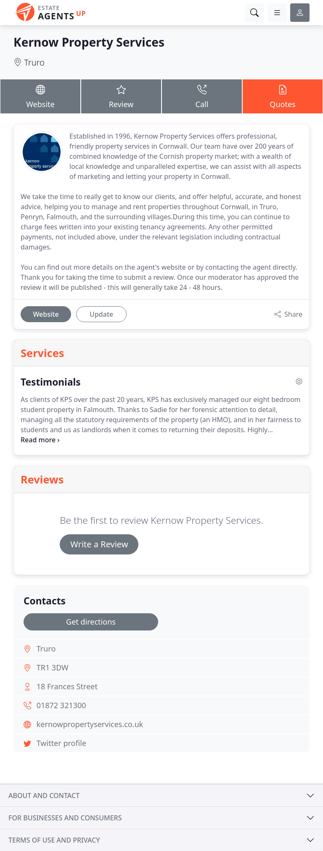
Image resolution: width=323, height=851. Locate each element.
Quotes (282, 96)
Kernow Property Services (88, 42)
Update (101, 314)
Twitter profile (61, 743)
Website (40, 96)
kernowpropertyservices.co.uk (90, 724)
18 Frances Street (67, 686)
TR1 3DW (53, 667)
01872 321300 (61, 705)
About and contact (43, 795)
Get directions (91, 622)
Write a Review (99, 544)
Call (202, 96)
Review (121, 96)
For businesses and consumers (65, 817)
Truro (34, 62)
